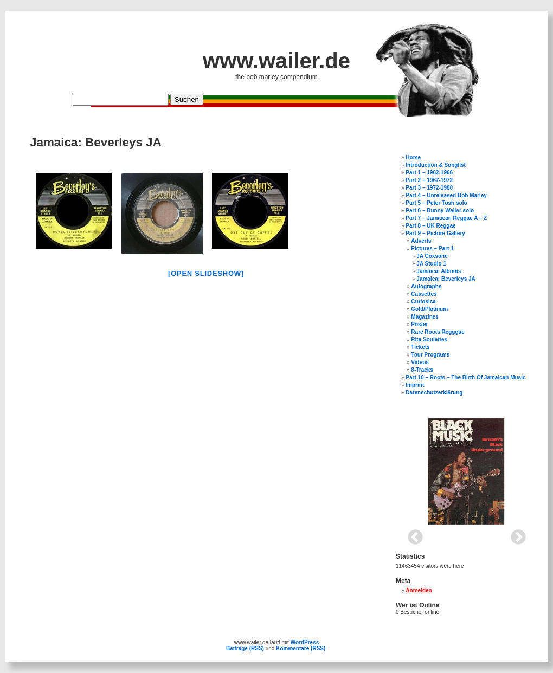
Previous (412, 534)
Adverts (421, 241)
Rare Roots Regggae (437, 332)
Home (413, 157)
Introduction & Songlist (436, 165)
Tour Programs (430, 355)
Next (515, 534)
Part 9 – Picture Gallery (435, 233)
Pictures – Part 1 (432, 248)
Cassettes (423, 294)
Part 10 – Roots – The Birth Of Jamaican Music (465, 377)
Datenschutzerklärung (434, 393)
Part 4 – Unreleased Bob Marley (446, 195)
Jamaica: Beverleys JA (445, 279)
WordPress (305, 642)
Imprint (415, 385)
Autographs (426, 286)
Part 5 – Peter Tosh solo (436, 203)
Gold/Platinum (429, 309)
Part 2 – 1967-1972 (429, 180)
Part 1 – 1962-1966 (429, 173)
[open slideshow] (206, 273)
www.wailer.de (276, 61)
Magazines (425, 317)
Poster (419, 324)
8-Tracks (422, 370)
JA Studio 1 (431, 264)
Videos (420, 362)
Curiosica (423, 302)
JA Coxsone (431, 256)
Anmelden (419, 590)
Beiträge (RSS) (245, 648)
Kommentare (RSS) (300, 648)
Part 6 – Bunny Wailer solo (440, 210)
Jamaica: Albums (438, 271)
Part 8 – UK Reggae (430, 226)
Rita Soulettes (429, 339)
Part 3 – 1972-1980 (429, 188)
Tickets (420, 347)
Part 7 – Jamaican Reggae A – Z (446, 218)
